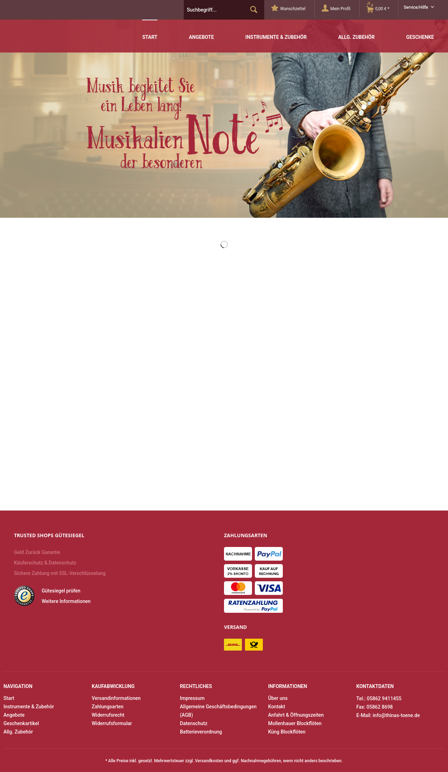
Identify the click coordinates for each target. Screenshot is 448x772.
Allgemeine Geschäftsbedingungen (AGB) (218, 711)
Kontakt (276, 706)
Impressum (192, 698)
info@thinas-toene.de (396, 715)
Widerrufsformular (112, 723)
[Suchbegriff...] (224, 10)
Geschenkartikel (21, 723)
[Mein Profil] (340, 8)
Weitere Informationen (66, 601)
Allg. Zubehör (18, 732)
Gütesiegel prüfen (61, 591)
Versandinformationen (116, 698)
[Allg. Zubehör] (356, 32)
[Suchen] (254, 9)
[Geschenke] (420, 32)
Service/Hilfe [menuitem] (416, 7)
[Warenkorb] (382, 8)
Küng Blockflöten (287, 732)
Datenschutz (193, 723)
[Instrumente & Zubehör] (276, 32)
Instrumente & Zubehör (29, 706)
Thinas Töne (55, 24)
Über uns (278, 698)
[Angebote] (201, 32)
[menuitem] (292, 8)
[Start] (149, 32)
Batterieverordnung (201, 732)
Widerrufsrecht (108, 715)
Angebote (14, 715)
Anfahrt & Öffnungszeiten (296, 715)
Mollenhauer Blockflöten (295, 723)
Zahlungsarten (108, 706)
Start (9, 698)
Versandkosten (209, 760)
